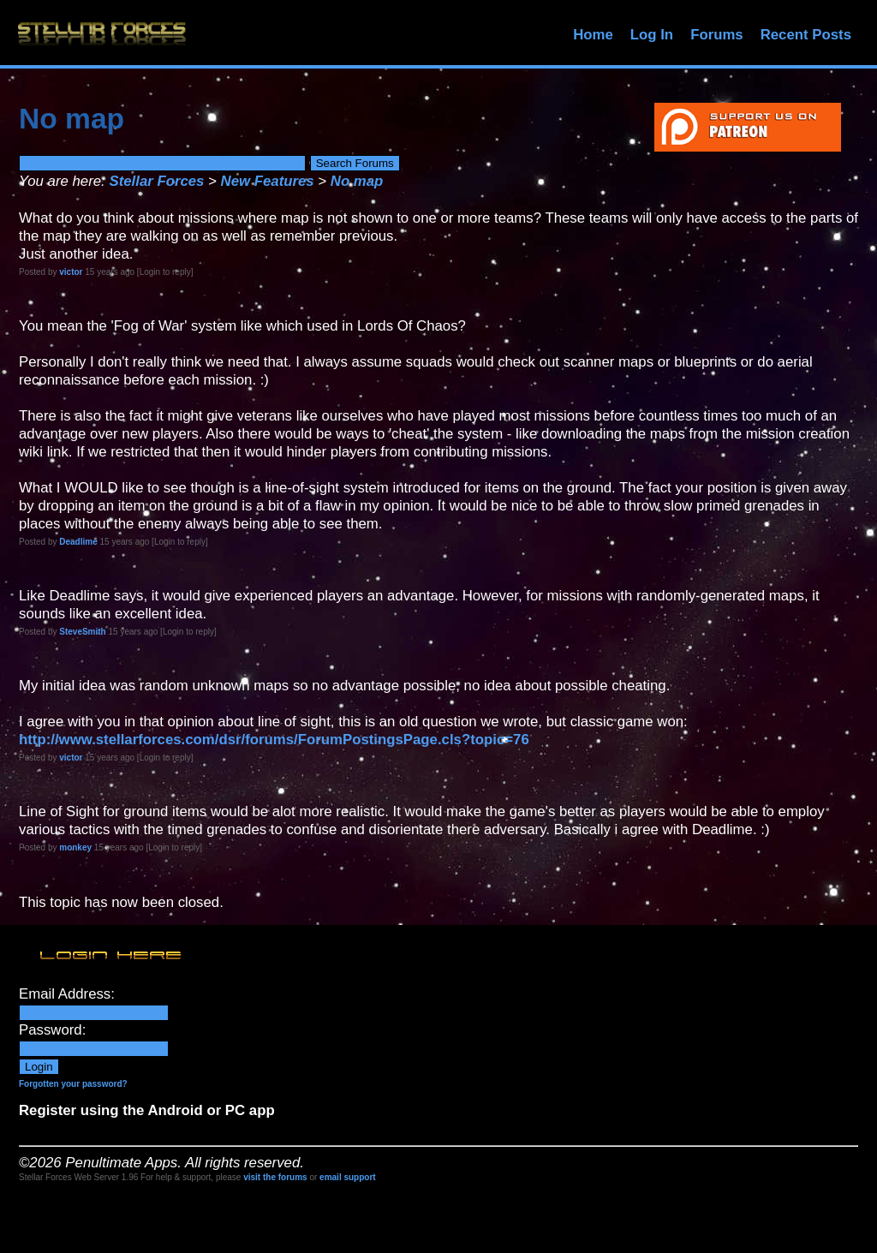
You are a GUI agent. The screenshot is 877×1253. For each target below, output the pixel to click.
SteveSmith (82, 631)
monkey (75, 847)
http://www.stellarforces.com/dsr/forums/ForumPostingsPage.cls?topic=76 (274, 739)
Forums (716, 35)
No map (357, 181)
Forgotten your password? (73, 1084)
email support (347, 1177)
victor (70, 272)
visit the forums (275, 1177)
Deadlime (78, 541)
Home (593, 35)
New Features (267, 181)
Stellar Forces (156, 181)
